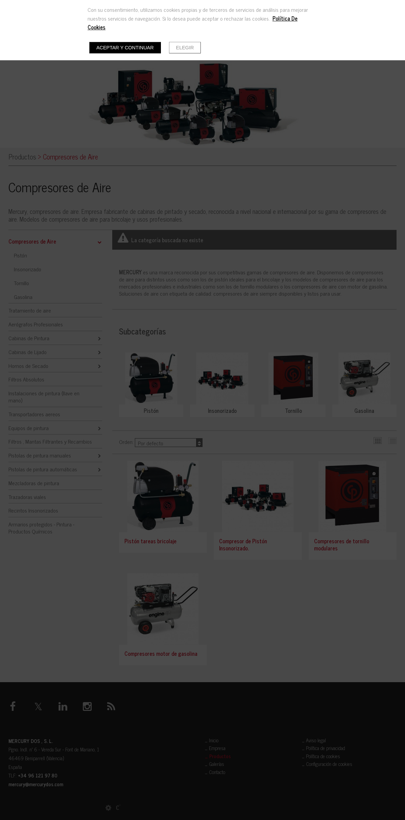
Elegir (185, 47)
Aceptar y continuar (125, 47)
